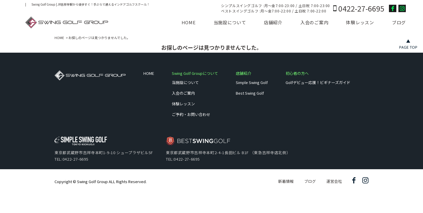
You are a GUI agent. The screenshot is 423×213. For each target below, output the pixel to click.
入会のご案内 (314, 22)
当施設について (230, 22)
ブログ (399, 22)
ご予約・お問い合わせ (191, 114)
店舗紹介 (273, 22)
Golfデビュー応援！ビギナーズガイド (318, 82)
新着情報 (286, 181)
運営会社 (334, 181)
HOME (189, 22)
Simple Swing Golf (252, 82)
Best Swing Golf (250, 93)
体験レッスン (360, 22)
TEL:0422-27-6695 (71, 159)
